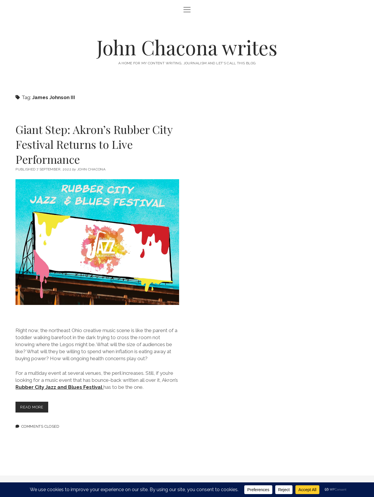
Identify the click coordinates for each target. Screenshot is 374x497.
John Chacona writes (187, 47)
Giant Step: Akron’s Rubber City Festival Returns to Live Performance (93, 144)
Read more (34, 408)
